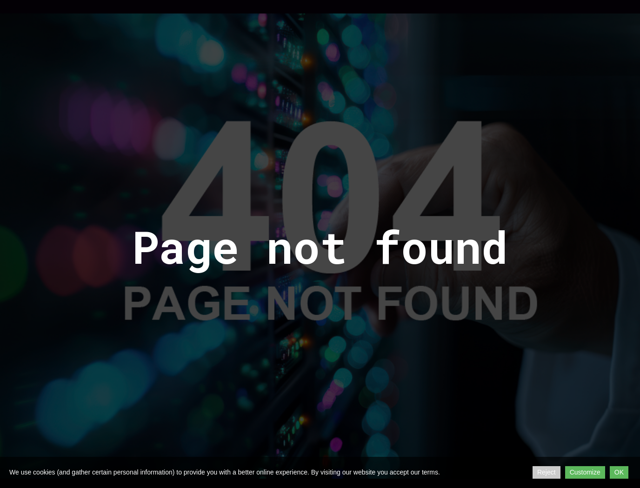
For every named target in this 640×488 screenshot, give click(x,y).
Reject (546, 472)
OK (619, 472)
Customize (585, 472)
